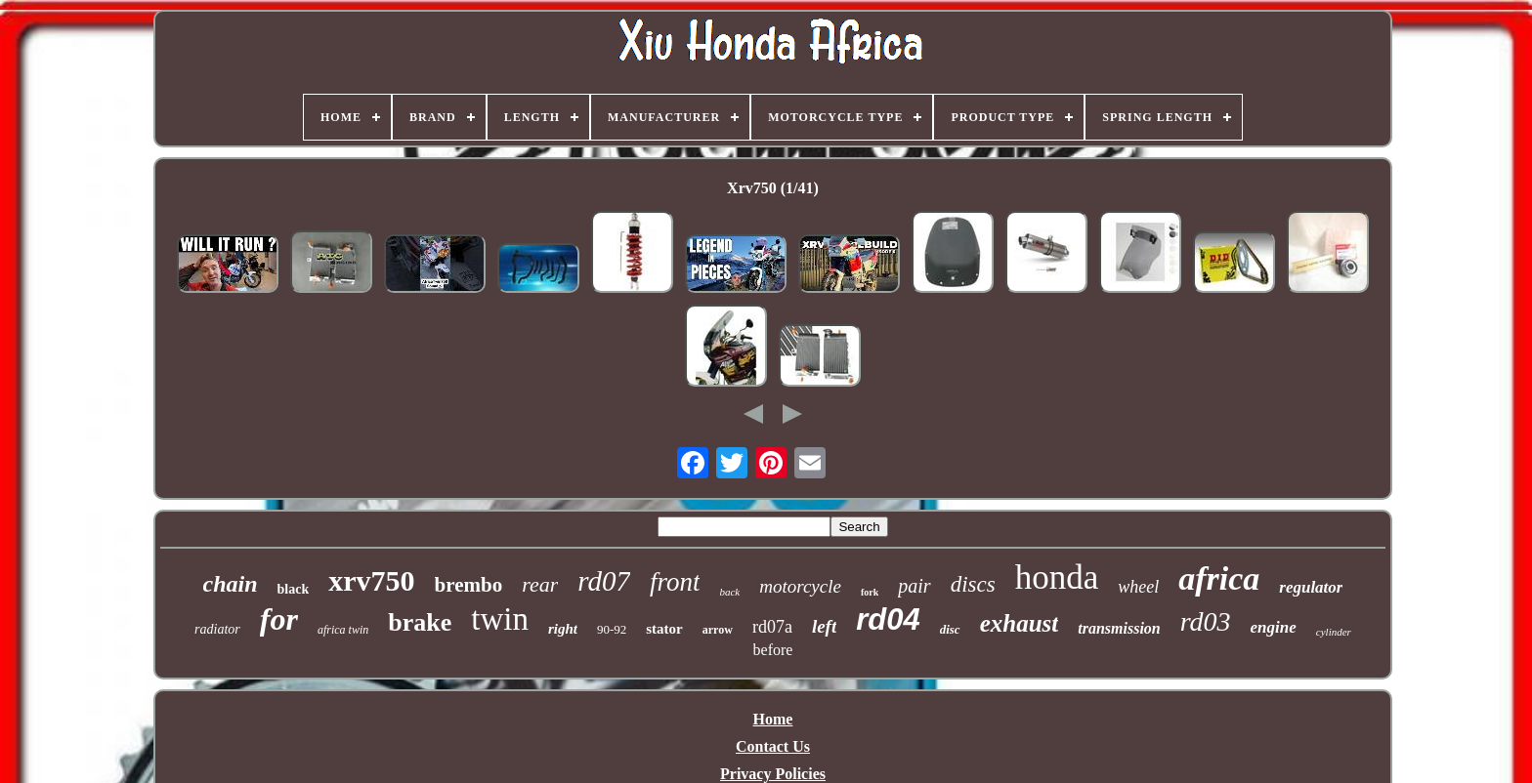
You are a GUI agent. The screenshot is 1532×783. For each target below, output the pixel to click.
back (729, 592)
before (773, 649)
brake (419, 622)
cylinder (1333, 632)
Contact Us (773, 746)
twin (500, 619)
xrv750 (371, 580)
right (562, 629)
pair (914, 586)
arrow (717, 630)
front (675, 582)
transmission (1119, 628)
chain (230, 584)
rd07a (772, 627)
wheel (1138, 587)
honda (1057, 577)
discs (973, 584)
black (293, 589)
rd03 (1205, 621)
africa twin (343, 630)
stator (664, 629)
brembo (469, 585)
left (824, 626)
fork (869, 592)
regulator (1310, 587)
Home (773, 719)
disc (950, 629)
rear (540, 584)
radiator (217, 629)
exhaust (1019, 623)
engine (1274, 627)
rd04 (887, 619)
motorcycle (800, 586)
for (279, 619)
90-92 (611, 629)
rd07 (603, 581)
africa (1218, 578)
